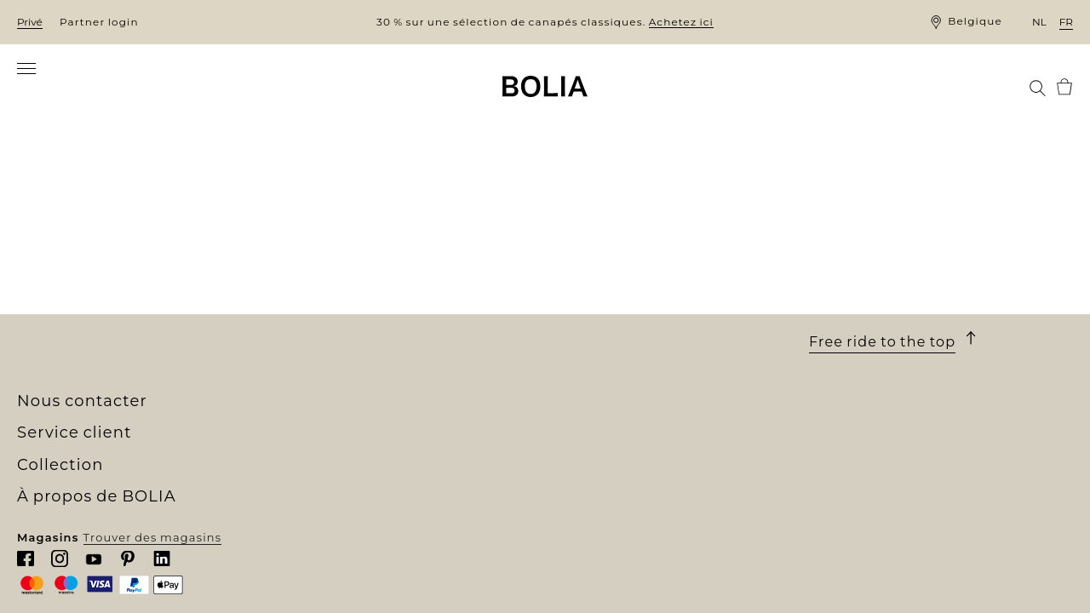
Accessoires (318, 355)
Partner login (99, 21)
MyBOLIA (46, 402)
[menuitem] (52, 88)
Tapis (297, 340)
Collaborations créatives (94, 355)
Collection (326, 240)
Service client (603, 240)
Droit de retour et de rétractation (649, 341)
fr (1066, 21)
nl (1039, 21)
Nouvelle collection (342, 262)
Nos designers (62, 324)
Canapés (308, 278)
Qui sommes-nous (75, 262)
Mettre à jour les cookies (622, 406)
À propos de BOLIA (102, 240)
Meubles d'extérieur (344, 309)
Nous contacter (594, 372)
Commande (582, 279)
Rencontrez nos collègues (99, 294)
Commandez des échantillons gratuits (402, 386)
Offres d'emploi (66, 309)
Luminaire (314, 324)
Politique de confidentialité (632, 387)
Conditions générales (612, 325)
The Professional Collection (367, 402)
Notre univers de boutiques (104, 278)
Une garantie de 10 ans (617, 310)
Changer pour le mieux (90, 340)
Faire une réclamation (615, 357)
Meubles (308, 294)
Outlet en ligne (329, 417)
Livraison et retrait (603, 294)
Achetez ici (681, 21)
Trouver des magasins (944, 586)
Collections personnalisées (366, 371)
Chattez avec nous (867, 328)
